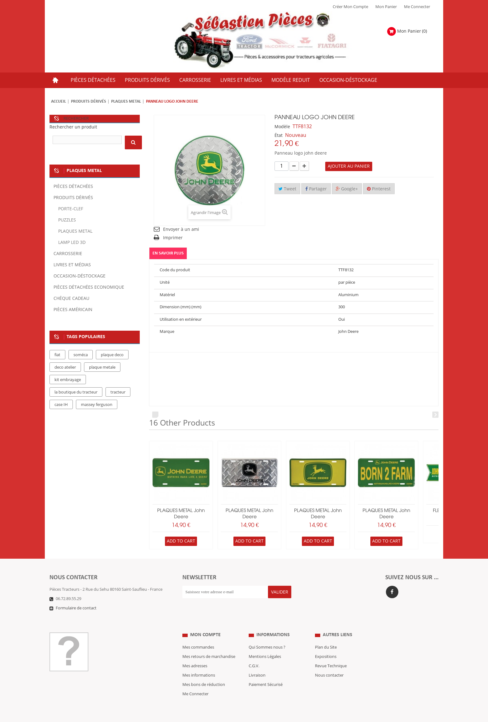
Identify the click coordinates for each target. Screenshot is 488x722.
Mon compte (205, 622)
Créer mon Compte (350, 6)
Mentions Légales (265, 644)
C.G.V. (254, 653)
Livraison (257, 662)
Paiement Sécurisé (266, 672)
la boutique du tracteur (75, 392)
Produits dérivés (88, 101)
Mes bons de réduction (203, 672)
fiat (57, 354)
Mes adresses (194, 653)
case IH (61, 404)
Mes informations (198, 662)
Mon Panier (386, 6)
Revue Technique (331, 653)
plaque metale (102, 367)
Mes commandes (198, 634)
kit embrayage (67, 379)
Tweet (287, 189)
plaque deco (112, 354)
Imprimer (173, 237)
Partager (316, 189)
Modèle (282, 126)
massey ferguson (96, 404)
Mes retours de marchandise (208, 644)
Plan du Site (326, 634)
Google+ (347, 189)
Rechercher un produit (73, 127)
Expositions (325, 644)
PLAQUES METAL (126, 101)
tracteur (117, 392)
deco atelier (65, 367)
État (278, 135)
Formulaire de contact (76, 608)
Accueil (58, 101)
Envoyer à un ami (181, 229)
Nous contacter (329, 662)
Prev (155, 415)
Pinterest (379, 189)
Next (435, 415)
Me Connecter (417, 6)
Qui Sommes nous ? (267, 634)
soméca (80, 354)
